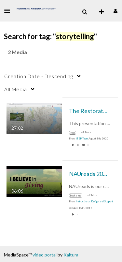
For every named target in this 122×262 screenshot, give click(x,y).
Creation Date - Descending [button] (38, 76)
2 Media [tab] (17, 52)
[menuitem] (84, 12)
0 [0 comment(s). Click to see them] (88, 145)
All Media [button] (15, 89)
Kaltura (70, 254)
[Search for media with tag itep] (75, 132)
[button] (9, 10)
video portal (45, 254)
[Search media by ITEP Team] (82, 138)
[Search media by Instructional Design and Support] (94, 201)
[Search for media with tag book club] (78, 195)
